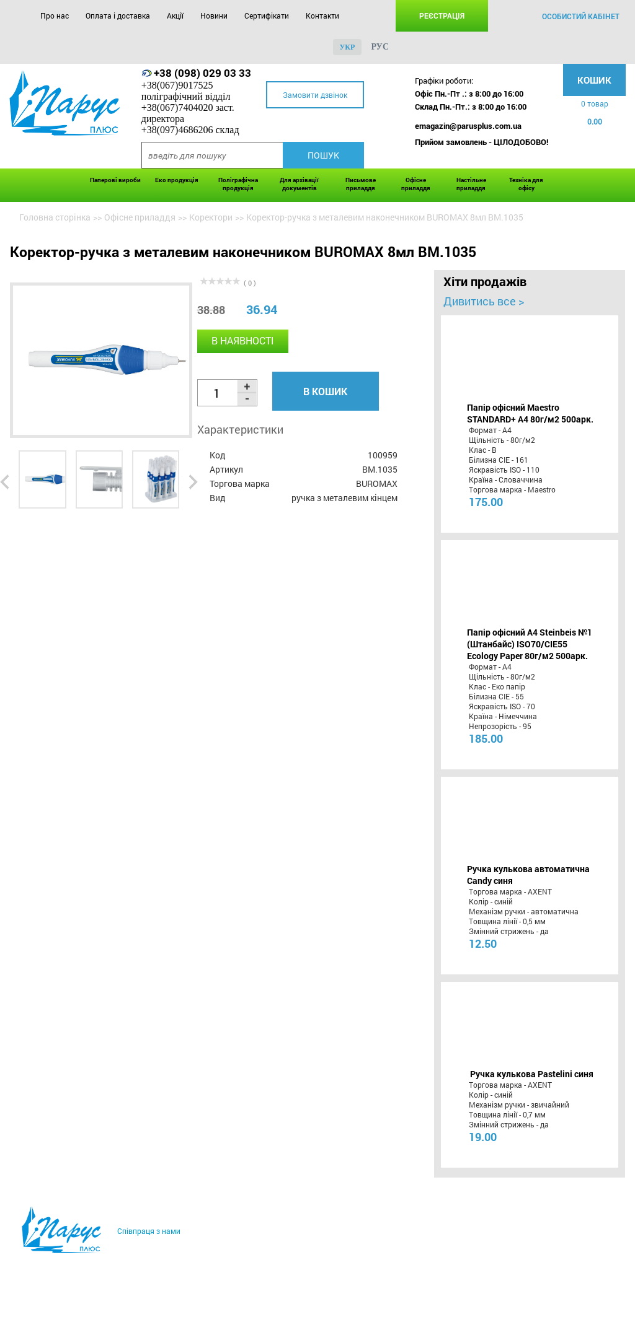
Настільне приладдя (471, 184)
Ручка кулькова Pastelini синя (531, 1074)
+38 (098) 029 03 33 (202, 73)
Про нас (54, 15)
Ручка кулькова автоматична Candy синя (528, 874)
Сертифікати (266, 15)
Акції (175, 15)
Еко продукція (176, 180)
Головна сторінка (55, 217)
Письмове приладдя (360, 184)
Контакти (322, 15)
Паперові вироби (115, 180)
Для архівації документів (299, 184)
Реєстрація (441, 15)
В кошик (325, 391)
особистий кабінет (580, 16)
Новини (214, 15)
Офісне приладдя (415, 184)
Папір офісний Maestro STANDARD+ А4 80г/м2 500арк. (530, 413)
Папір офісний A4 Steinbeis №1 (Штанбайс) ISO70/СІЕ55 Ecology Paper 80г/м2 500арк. (529, 644)
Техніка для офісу (526, 184)
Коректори (211, 217)
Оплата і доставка (118, 15)
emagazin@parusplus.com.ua (468, 125)
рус (380, 46)
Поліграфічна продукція (238, 184)
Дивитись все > (483, 301)
